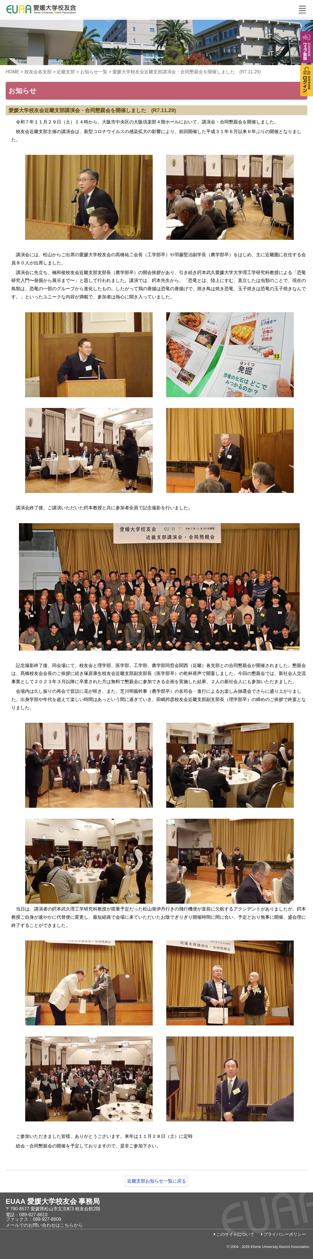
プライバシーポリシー (284, 1234)
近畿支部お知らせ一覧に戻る (156, 1181)
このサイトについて (235, 1234)
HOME (12, 71)
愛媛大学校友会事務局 (55, 11)
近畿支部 (66, 71)
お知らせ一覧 (93, 71)
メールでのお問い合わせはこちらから (44, 1225)
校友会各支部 (38, 71)
